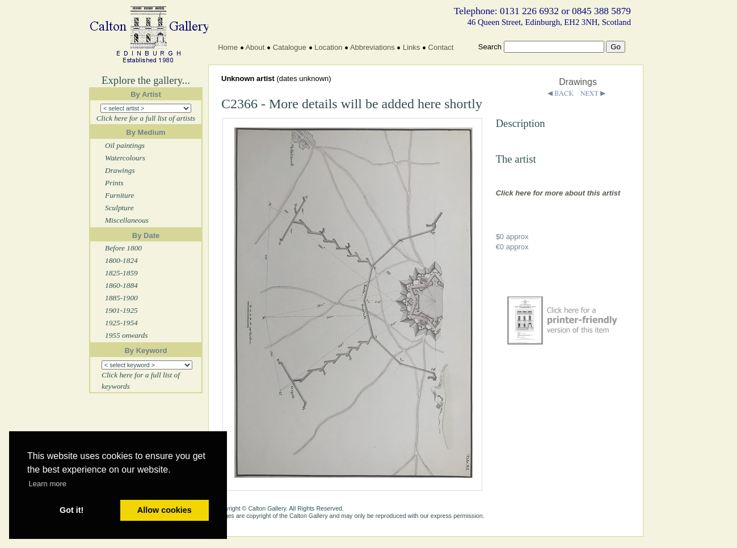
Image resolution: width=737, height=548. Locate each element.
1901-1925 (121, 310)
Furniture (119, 195)
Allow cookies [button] (164, 510)
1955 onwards (126, 335)
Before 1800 (123, 248)
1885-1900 (121, 298)
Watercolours (125, 158)
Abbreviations (372, 47)
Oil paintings (125, 145)
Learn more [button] (47, 483)
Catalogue (289, 47)
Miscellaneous (127, 220)
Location (328, 47)
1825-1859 (121, 273)
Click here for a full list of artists (146, 118)
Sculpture (119, 207)
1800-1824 (121, 260)
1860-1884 (121, 285)
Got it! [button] (71, 510)
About (254, 47)
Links (411, 47)
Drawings (120, 170)
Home (228, 47)
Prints (114, 183)
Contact (441, 47)
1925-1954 (121, 322)
